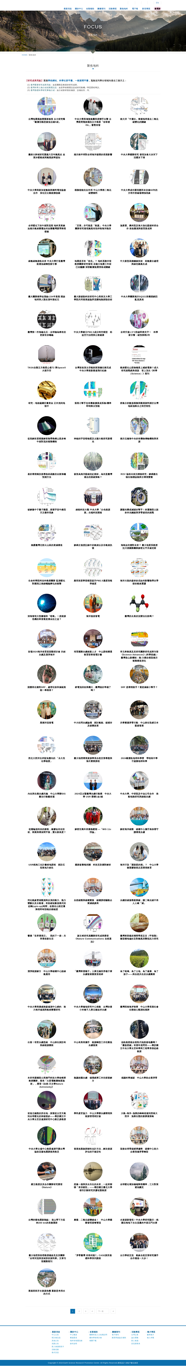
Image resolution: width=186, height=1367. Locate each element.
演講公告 (55, 1344)
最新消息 (68, 9)
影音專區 (146, 9)
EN (157, 3)
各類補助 (90, 9)
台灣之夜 (134, 1335)
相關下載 (93, 1341)
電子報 (135, 9)
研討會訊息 (56, 1338)
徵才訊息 (55, 1352)
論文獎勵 (134, 1338)
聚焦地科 (124, 9)
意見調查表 (135, 1344)
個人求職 (150, 1338)
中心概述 (73, 1335)
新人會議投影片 (58, 1346)
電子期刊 (115, 1335)
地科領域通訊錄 (76, 1341)
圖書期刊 (101, 9)
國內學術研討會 (95, 1338)
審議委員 (73, 1338)
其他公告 (55, 1341)
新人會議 (134, 1341)
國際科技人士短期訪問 (98, 1335)
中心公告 (55, 1335)
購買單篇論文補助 (119, 1338)
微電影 (158, 9)
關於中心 (79, 9)
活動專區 (113, 9)
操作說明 (73, 1344)
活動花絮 (55, 1349)
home (24, 55)
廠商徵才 (150, 1335)
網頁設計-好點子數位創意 (128, 1363)
